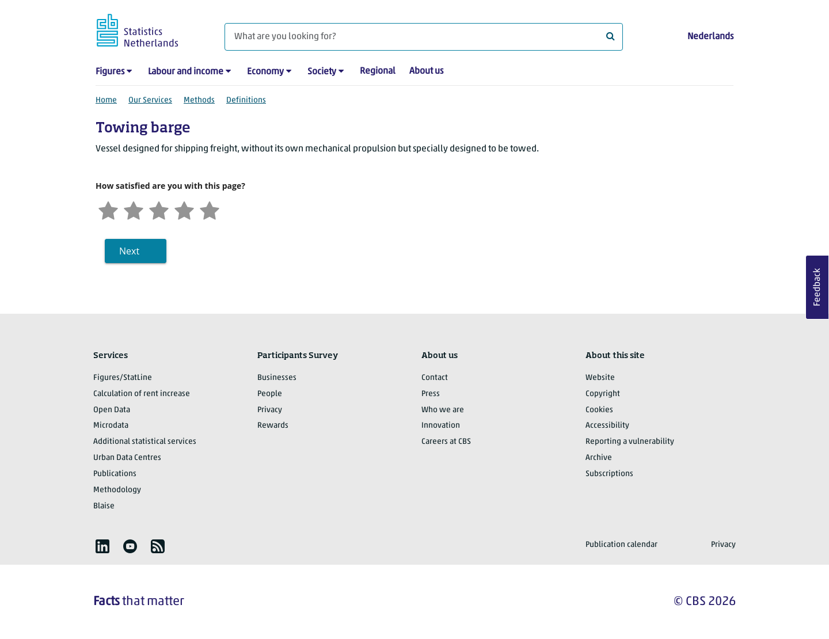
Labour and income (185, 72)
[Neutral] (159, 209)
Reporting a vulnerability (629, 442)
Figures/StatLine (122, 378)
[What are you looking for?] (424, 37)
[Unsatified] (133, 209)
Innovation (440, 425)
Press (430, 394)
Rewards (272, 425)
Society (321, 72)
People (269, 394)
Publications (114, 474)
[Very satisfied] (209, 209)
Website (600, 378)
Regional (378, 71)
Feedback (817, 287)
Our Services (150, 100)
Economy (265, 72)
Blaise (104, 506)
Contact (434, 378)
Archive (598, 458)
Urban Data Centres (127, 458)
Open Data (111, 410)
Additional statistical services (144, 442)
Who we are (442, 410)
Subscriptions (609, 474)
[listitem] (102, 546)
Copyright (602, 394)
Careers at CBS (446, 442)
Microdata (110, 425)
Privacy (269, 410)
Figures (110, 72)
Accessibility (607, 425)
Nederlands (710, 36)
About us (426, 71)
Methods (199, 100)
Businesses (276, 378)
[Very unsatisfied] (108, 209)
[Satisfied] (184, 209)
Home (106, 100)
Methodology (117, 490)
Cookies (599, 410)
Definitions (246, 100)
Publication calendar (621, 545)
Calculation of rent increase (141, 394)
